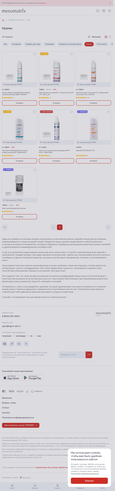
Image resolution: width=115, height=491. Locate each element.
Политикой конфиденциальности (85, 474)
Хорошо (89, 480)
